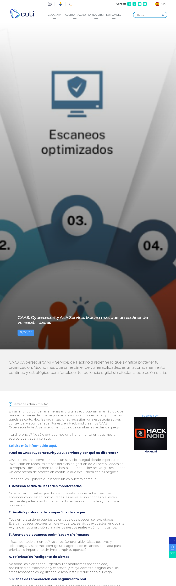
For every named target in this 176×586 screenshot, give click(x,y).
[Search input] (148, 15)
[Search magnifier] (163, 15)
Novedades (113, 14)
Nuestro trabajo (75, 14)
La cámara (54, 14)
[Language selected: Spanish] (160, 4)
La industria (96, 14)
